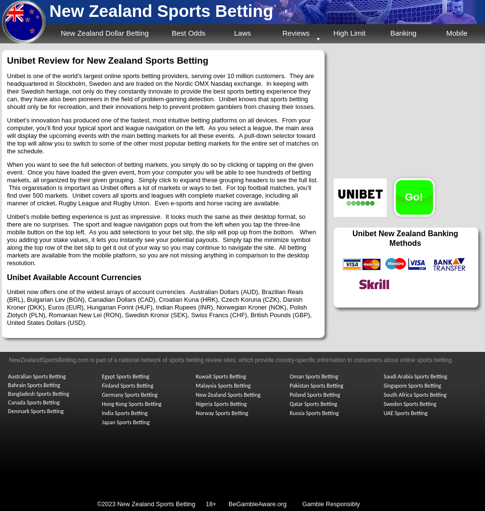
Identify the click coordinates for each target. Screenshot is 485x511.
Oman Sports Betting (314, 376)
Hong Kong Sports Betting (132, 404)
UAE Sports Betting (406, 413)
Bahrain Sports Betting (34, 385)
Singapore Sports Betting (413, 385)
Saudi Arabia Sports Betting (415, 376)
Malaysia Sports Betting (223, 385)
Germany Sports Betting (130, 394)
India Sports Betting (125, 413)
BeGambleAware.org (257, 504)
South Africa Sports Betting (415, 394)
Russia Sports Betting (314, 413)
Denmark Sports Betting (36, 411)
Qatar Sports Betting (314, 404)
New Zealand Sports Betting (162, 10)
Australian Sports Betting (37, 376)
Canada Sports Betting (34, 402)
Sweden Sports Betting (410, 404)
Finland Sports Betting (128, 385)
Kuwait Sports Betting (221, 376)
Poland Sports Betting (315, 394)
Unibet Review (38, 60)
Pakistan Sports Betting (317, 385)
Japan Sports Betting (126, 422)
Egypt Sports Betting (125, 376)
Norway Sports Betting (222, 413)
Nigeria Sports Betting (221, 404)
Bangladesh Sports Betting (38, 393)
